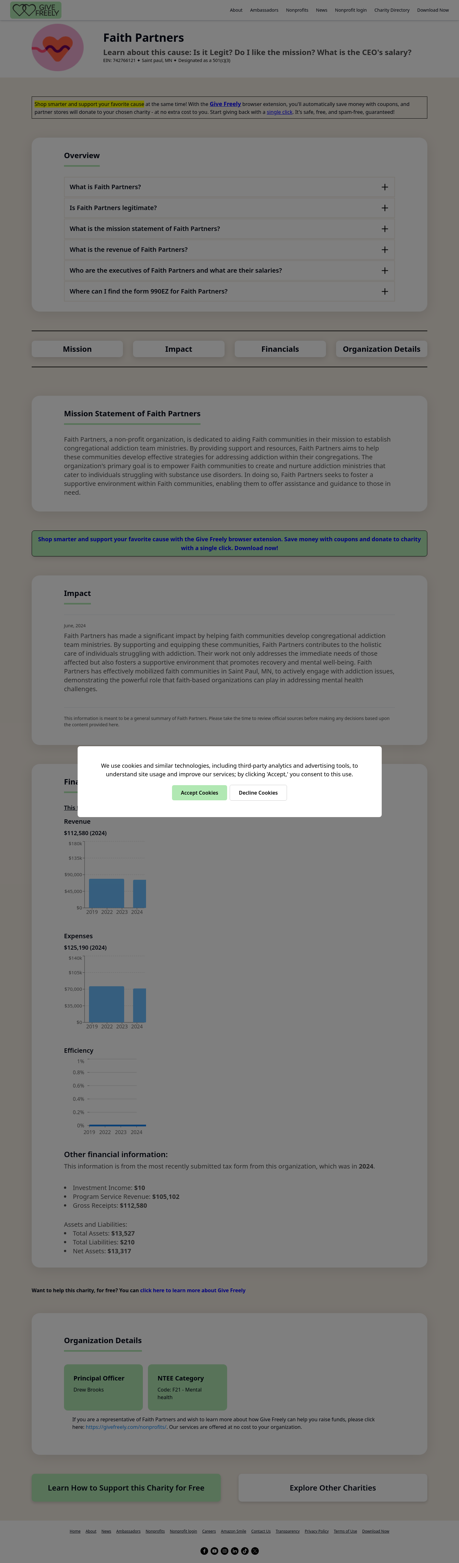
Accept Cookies (199, 792)
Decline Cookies (258, 792)
